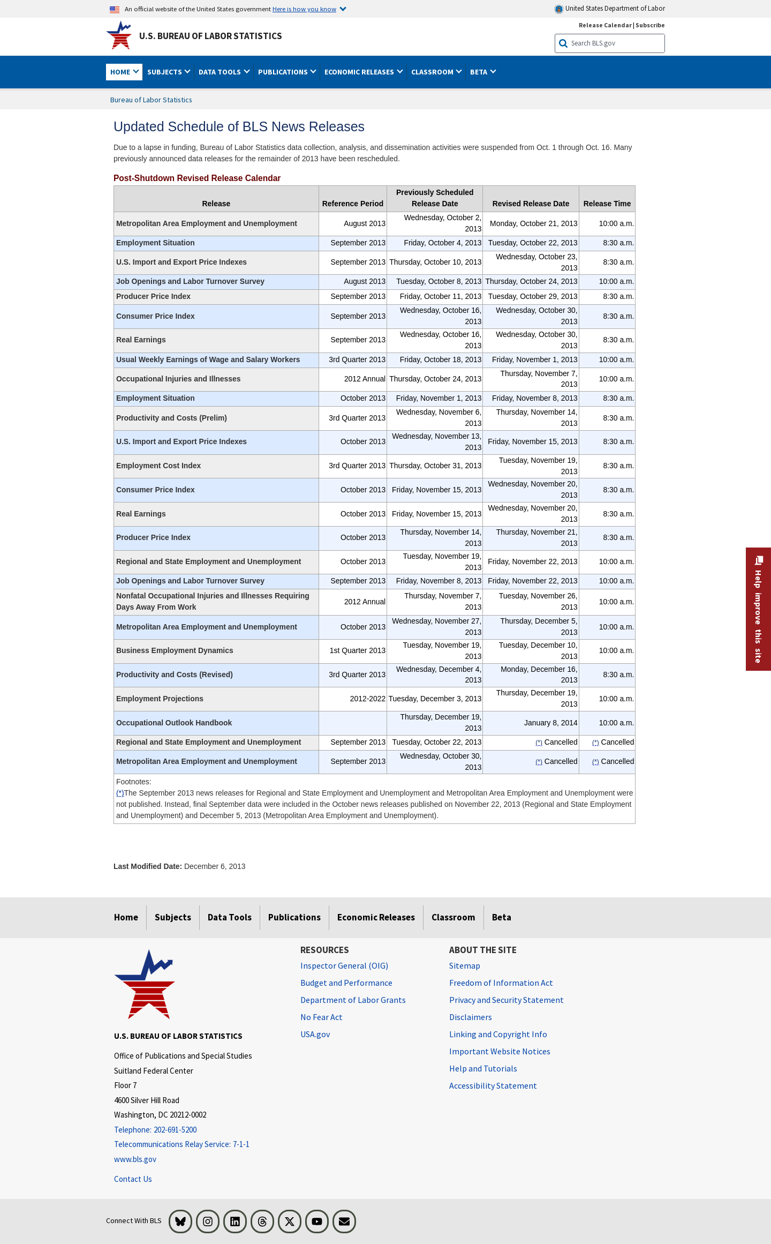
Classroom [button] (433, 72)
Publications (294, 917)
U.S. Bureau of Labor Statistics (210, 36)
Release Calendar (605, 25)
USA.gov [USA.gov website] (315, 1034)
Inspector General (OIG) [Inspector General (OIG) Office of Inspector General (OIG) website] (344, 965)
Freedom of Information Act (501, 982)
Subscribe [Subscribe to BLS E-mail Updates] (650, 25)
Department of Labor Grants (353, 999)
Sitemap (464, 965)
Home (126, 917)
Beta (501, 917)
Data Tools (230, 917)
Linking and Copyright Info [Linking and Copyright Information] (498, 1034)
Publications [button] (283, 72)
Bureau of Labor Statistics (151, 99)
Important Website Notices (499, 1051)
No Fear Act (321, 1016)
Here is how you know (304, 8)
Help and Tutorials (483, 1068)
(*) (120, 793)
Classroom (453, 917)
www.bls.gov (135, 1159)
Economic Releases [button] (360, 72)
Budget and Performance (346, 982)
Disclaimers (470, 1016)
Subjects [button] (165, 72)
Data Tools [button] (221, 72)
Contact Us (133, 1179)
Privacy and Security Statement (506, 999)
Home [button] (121, 72)
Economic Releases (376, 917)
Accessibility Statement (493, 1085)
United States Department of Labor (609, 9)
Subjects (173, 917)
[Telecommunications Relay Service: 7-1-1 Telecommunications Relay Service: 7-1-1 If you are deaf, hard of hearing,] (199, 1144)
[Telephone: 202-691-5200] (199, 1130)
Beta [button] (479, 72)
